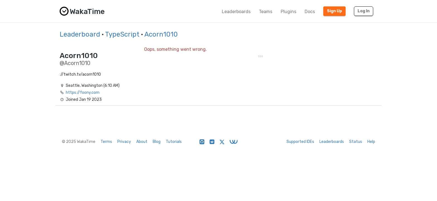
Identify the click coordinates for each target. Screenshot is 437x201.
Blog (157, 141)
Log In (364, 11)
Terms (106, 141)
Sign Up (334, 11)
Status (355, 141)
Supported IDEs (300, 141)
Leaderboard (80, 34)
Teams (265, 11)
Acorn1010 (161, 34)
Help (371, 141)
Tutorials (174, 141)
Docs (310, 11)
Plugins (288, 11)
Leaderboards (236, 11)
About (141, 141)
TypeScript (122, 34)
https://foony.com (82, 92)
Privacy (124, 141)
